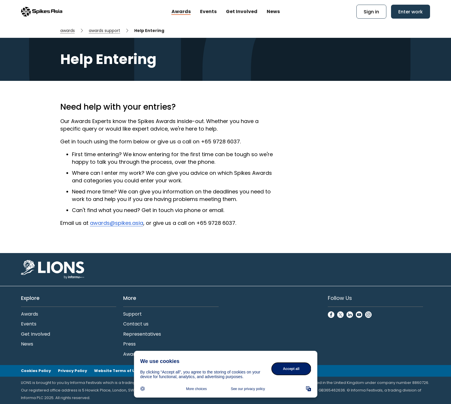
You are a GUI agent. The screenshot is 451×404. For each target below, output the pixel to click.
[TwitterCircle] (340, 315)
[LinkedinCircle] (349, 315)
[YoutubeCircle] (359, 315)
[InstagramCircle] (368, 315)
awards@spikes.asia (116, 223)
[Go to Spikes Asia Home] (41, 11)
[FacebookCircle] (331, 315)
